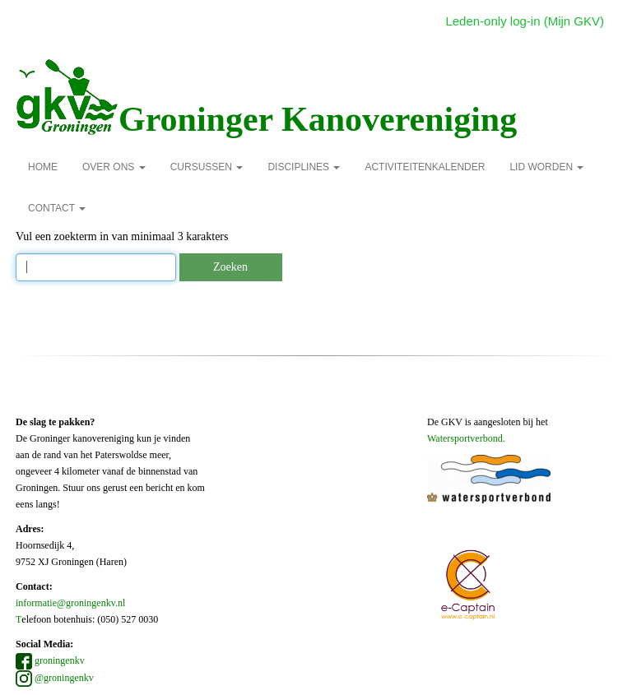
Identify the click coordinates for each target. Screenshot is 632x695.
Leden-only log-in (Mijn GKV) (524, 21)
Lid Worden (546, 167)
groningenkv (50, 660)
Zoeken (230, 267)
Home (43, 167)
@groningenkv (55, 677)
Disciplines (303, 167)
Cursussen (207, 167)
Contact (57, 208)
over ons (114, 167)
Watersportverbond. (466, 438)
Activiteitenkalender (425, 167)
